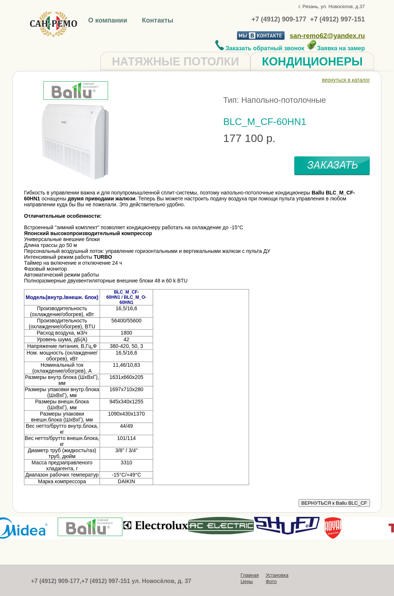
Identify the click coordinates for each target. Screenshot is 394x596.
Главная (250, 575)
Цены (247, 581)
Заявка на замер (335, 48)
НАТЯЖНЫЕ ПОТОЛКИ (175, 61)
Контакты (157, 20)
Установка (277, 575)
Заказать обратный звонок (259, 48)
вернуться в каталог (346, 80)
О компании (108, 20)
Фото (271, 581)
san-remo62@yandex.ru (327, 36)
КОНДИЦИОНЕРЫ (312, 61)
